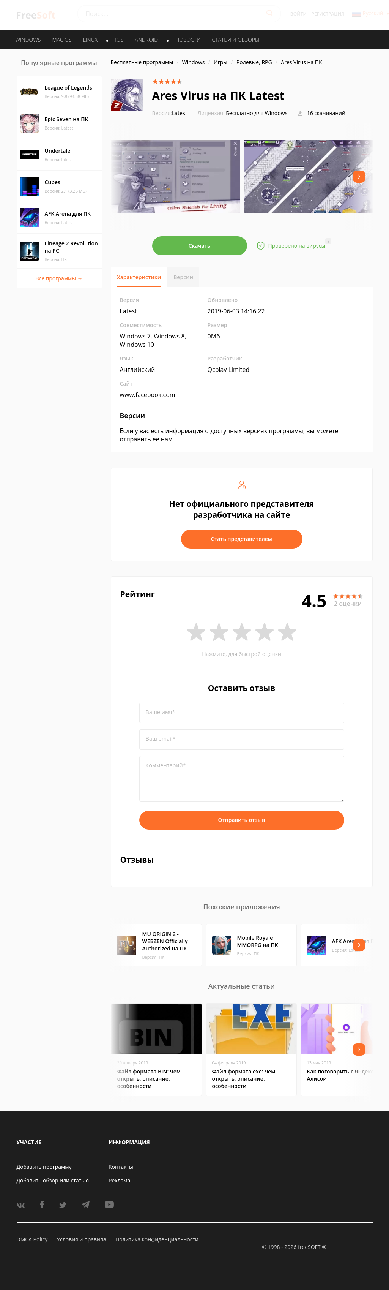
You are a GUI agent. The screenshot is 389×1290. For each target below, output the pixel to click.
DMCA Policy (32, 1239)
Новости (187, 39)
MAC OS (61, 39)
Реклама (119, 1180)
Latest (169, 113)
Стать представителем (241, 538)
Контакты (121, 1166)
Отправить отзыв (241, 820)
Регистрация (328, 14)
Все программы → (58, 278)
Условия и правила (81, 1239)
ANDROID (146, 39)
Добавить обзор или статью (53, 1180)
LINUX (90, 39)
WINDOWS (28, 39)
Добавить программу (44, 1166)
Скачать (200, 245)
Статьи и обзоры (236, 39)
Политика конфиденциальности (156, 1239)
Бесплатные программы (142, 62)
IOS (119, 39)
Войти (298, 14)
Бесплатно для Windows (256, 113)
